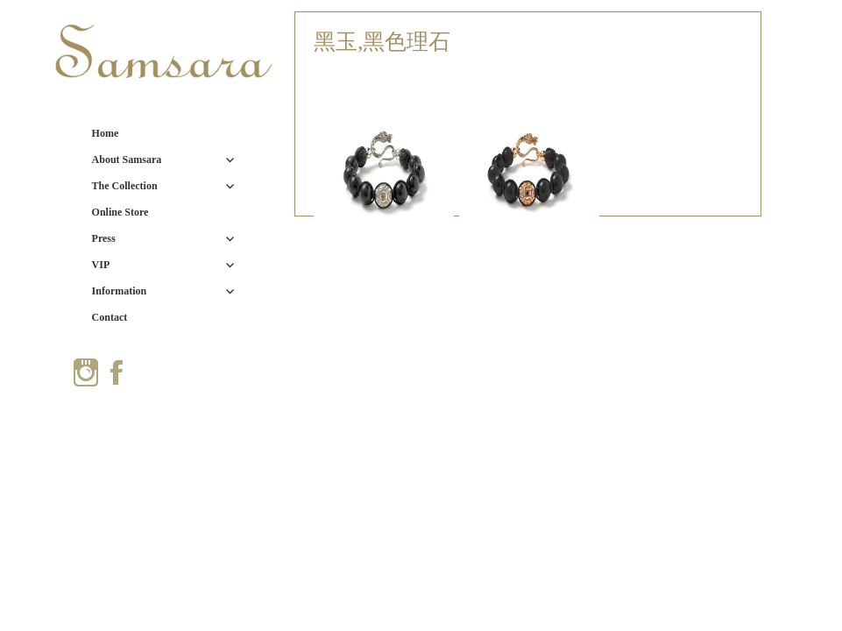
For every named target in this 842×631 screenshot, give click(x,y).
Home (105, 133)
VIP (101, 265)
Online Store (120, 212)
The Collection (125, 186)
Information (119, 291)
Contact (110, 317)
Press (104, 238)
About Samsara (127, 159)
